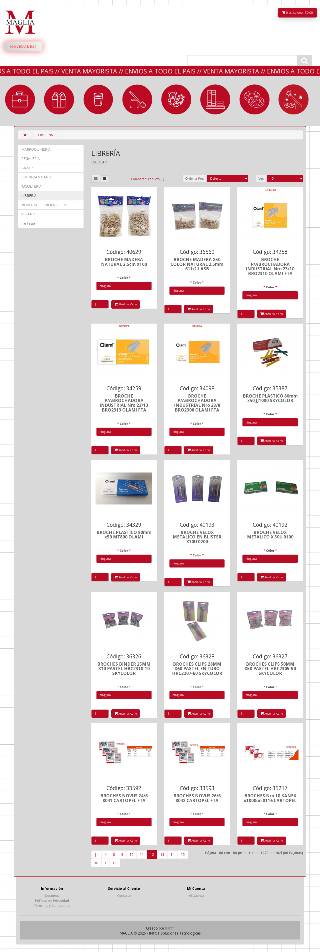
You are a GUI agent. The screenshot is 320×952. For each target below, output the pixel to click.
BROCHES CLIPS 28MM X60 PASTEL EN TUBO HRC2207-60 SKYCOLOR (197, 668)
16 (96, 863)
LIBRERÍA (215, 99)
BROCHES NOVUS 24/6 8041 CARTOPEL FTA (124, 798)
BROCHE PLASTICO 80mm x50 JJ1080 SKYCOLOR (270, 398)
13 (162, 854)
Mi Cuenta (196, 895)
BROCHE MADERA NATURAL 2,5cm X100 (124, 262)
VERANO (255, 99)
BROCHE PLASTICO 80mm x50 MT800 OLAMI (124, 534)
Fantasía (293, 99)
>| (115, 863)
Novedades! (23, 46)
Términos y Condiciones (52, 905)
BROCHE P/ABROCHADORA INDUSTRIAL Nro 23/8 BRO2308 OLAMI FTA (197, 403)
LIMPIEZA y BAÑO (137, 99)
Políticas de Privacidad (52, 900)
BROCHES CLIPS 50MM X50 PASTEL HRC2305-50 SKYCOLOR (270, 668)
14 (172, 854)
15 (183, 854)
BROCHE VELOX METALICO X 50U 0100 (270, 534)
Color (124, 278)
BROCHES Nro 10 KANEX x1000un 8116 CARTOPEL (270, 798)
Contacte (124, 895)
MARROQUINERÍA (20, 99)
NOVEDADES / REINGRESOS (44, 204)
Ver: (261, 178)
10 (132, 854)
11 (142, 854)
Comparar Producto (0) (147, 179)
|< (96, 854)
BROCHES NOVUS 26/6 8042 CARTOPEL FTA (197, 798)
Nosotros (52, 895)
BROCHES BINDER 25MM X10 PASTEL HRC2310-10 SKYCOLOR (123, 668)
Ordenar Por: (194, 178)
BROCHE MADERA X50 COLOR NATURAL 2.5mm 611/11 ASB (197, 264)
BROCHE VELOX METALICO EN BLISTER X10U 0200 (197, 536)
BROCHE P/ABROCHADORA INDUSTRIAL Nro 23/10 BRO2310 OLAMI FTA (270, 266)
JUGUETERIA (176, 99)
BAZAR (98, 99)
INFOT (169, 928)
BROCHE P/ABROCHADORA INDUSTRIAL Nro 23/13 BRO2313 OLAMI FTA (124, 403)
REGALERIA (59, 99)
